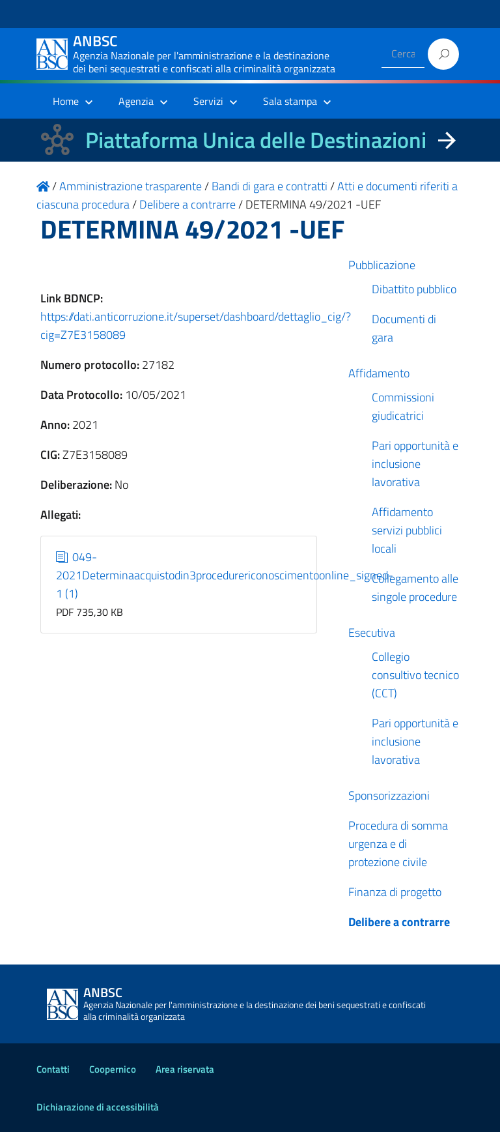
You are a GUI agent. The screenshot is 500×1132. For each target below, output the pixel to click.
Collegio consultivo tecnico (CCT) (415, 675)
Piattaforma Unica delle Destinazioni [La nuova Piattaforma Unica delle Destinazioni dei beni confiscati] (255, 139)
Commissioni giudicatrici (403, 406)
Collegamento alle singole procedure (415, 587)
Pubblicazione (381, 265)
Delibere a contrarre (399, 922)
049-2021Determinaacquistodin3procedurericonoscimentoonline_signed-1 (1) (224, 575)
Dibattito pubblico (414, 289)
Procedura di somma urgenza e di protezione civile (398, 844)
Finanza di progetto (394, 892)
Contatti (53, 1069)
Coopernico (112, 1069)
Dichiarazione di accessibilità (97, 1106)
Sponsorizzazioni (389, 795)
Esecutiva (371, 632)
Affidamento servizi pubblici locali (407, 530)
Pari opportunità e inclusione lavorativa (415, 464)
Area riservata (185, 1069)
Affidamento (379, 373)
